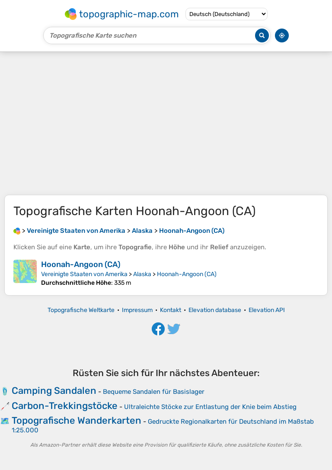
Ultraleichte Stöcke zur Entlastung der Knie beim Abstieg (210, 407)
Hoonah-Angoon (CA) (81, 264)
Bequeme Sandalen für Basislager (153, 392)
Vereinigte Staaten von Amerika (84, 274)
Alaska (142, 274)
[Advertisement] (166, 123)
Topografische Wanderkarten (76, 420)
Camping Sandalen (54, 390)
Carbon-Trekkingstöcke (65, 406)
